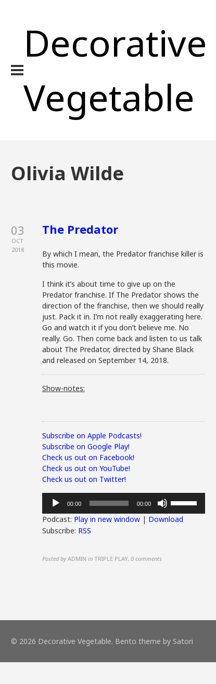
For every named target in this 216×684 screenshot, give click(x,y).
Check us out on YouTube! (86, 468)
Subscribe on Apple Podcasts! (92, 435)
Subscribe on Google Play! (86, 446)
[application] (124, 503)
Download (165, 519)
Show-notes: (63, 388)
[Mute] (162, 503)
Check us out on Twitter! (84, 479)
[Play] (55, 503)
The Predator (80, 229)
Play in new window (107, 519)
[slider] (109, 503)
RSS (84, 530)
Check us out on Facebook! (88, 457)
